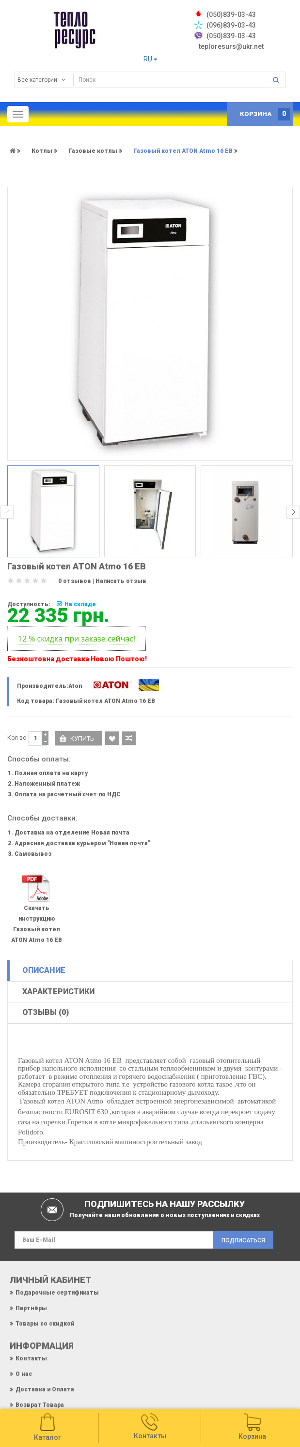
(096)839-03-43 (231, 25)
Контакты (31, 1358)
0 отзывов (74, 581)
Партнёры (31, 1308)
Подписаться (243, 1240)
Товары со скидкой (45, 1323)
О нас (24, 1374)
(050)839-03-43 (231, 35)
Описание (43, 970)
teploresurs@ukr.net (231, 46)
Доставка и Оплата (45, 1389)
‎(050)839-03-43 (231, 14)
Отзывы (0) (45, 1012)
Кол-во (16, 737)
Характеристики (58, 991)
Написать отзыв (120, 581)
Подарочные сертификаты (57, 1292)
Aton (75, 686)
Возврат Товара (40, 1405)
